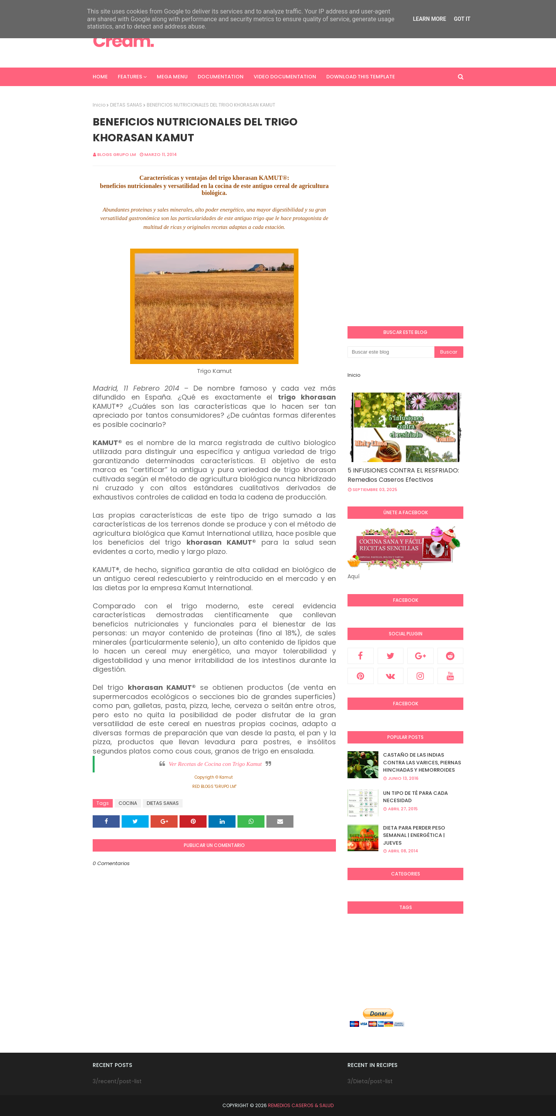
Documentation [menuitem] (221, 76)
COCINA (128, 803)
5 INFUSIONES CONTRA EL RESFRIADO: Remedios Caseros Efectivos (403, 475)
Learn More (429, 19)
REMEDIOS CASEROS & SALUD (301, 1105)
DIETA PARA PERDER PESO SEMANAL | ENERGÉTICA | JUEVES (414, 835)
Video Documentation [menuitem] (285, 76)
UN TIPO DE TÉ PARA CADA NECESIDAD (415, 796)
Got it (462, 19)
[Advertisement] (322, 40)
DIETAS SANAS (126, 105)
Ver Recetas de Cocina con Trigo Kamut (215, 764)
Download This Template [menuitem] (360, 76)
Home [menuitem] (100, 76)
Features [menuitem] (130, 76)
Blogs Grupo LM (116, 154)
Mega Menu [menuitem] (172, 76)
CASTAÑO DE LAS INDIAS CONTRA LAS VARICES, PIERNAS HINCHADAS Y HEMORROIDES (422, 762)
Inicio (99, 105)
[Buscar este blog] (391, 352)
